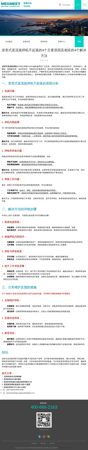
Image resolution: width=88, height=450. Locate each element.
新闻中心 (61, 42)
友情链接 (34, 443)
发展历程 (26, 42)
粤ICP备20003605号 (66, 448)
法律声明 (52, 443)
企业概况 (8, 42)
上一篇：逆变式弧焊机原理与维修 (12, 390)
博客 (79, 42)
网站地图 (43, 443)
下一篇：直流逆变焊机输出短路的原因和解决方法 (17, 393)
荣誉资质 (44, 42)
